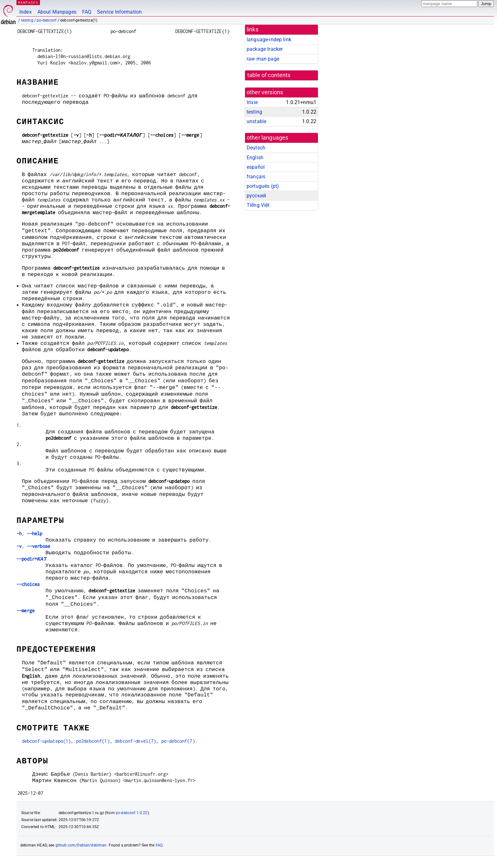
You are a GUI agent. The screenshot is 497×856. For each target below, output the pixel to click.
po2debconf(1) (93, 741)
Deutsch (256, 148)
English (255, 158)
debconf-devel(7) (135, 741)
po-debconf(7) (178, 741)
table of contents (269, 75)
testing (27, 20)
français (256, 177)
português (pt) (263, 186)
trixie (252, 102)
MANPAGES (28, 2)
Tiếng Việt (258, 205)
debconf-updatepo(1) (46, 741)
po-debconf (47, 20)
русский (256, 196)
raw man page (263, 59)
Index (25, 12)
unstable (256, 121)
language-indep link (269, 39)
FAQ (86, 12)
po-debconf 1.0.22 (132, 813)
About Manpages (56, 12)
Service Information (119, 12)
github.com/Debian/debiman (81, 845)
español (256, 167)
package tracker (265, 49)
